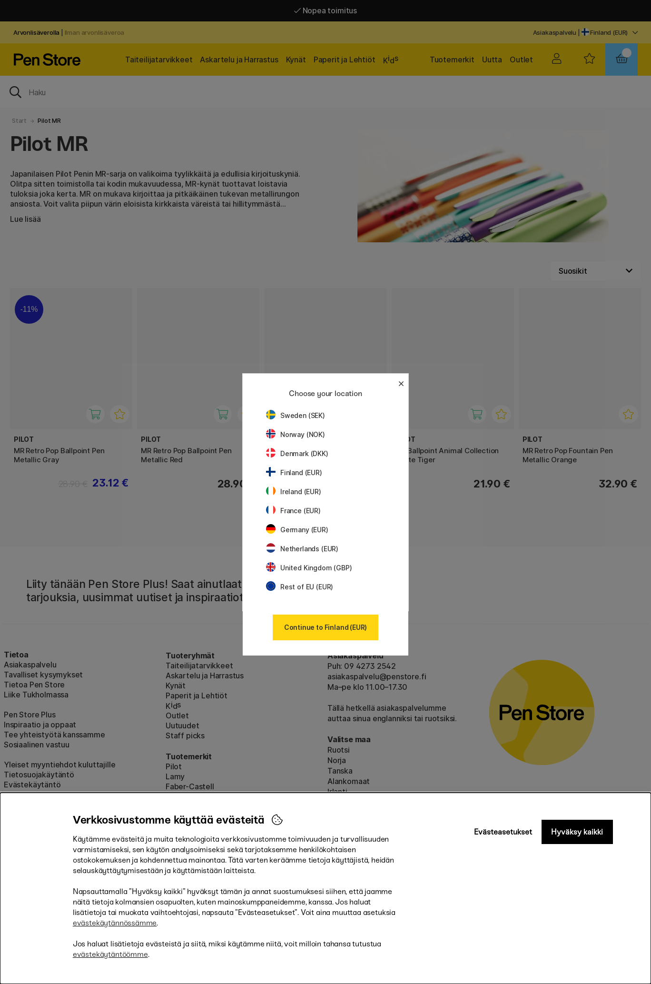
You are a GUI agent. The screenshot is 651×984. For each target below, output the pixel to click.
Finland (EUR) (294, 472)
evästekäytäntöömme (110, 954)
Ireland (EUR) (293, 491)
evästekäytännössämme (115, 922)
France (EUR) (293, 511)
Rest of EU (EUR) (299, 587)
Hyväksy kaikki (577, 831)
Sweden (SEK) (295, 415)
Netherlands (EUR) (302, 549)
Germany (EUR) (297, 530)
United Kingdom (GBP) (309, 568)
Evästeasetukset (503, 831)
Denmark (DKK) (297, 453)
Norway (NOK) (295, 434)
